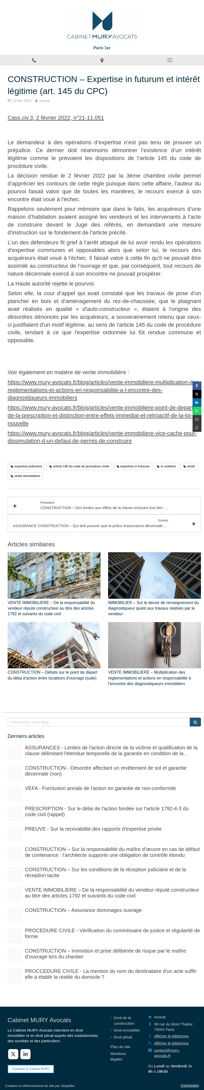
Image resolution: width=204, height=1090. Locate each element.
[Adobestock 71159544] (15, 915)
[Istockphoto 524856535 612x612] (15, 793)
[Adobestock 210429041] (15, 752)
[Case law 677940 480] (15, 834)
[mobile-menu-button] (170, 60)
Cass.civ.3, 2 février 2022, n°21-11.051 (56, 118)
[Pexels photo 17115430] (15, 895)
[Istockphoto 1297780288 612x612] (15, 874)
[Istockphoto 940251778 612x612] (15, 854)
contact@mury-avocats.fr (167, 1053)
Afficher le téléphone (171, 1036)
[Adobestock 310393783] (15, 935)
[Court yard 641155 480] (15, 773)
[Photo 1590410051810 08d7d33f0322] (15, 976)
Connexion (190, 1085)
